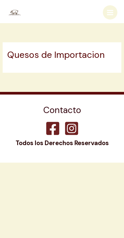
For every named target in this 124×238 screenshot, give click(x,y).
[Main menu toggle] (110, 12)
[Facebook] (52, 128)
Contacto (62, 111)
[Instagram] (71, 128)
